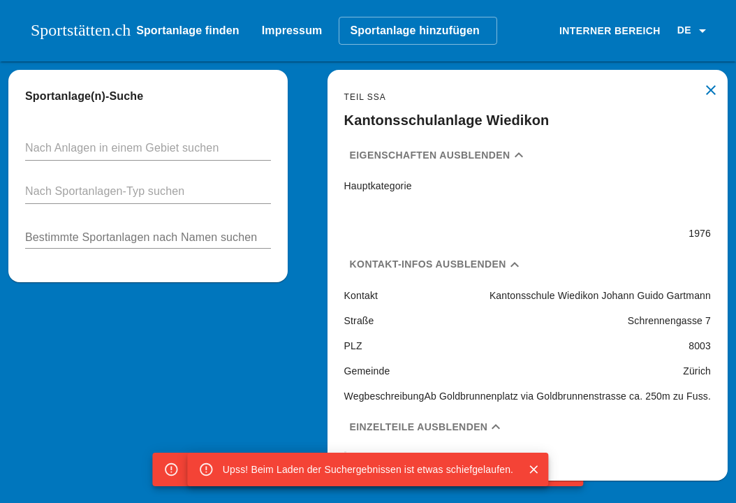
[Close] (533, 469)
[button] (694, 30)
